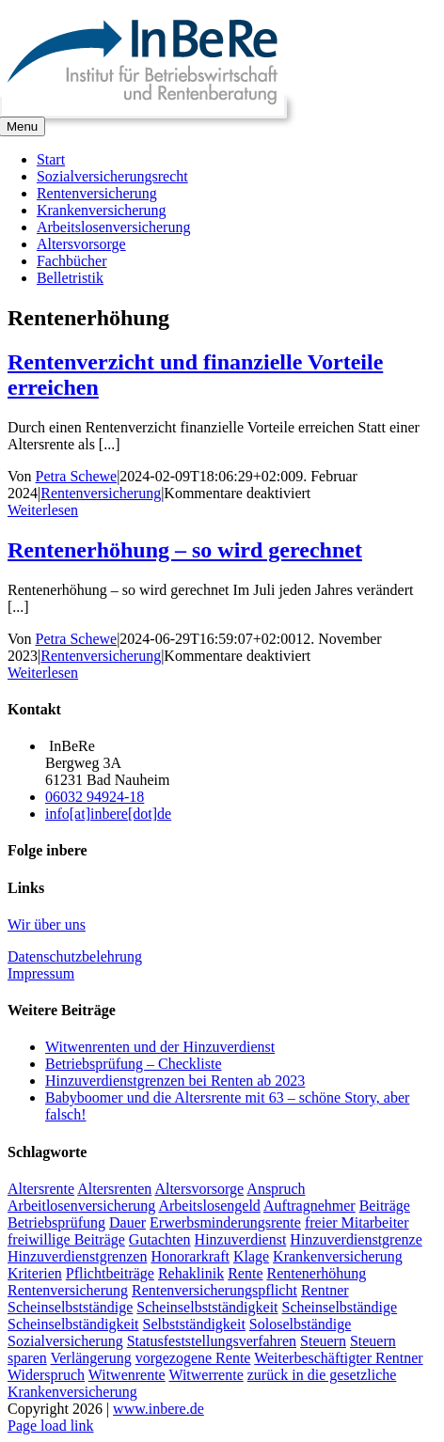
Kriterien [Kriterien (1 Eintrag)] (35, 1273)
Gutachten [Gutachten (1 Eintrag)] (160, 1239)
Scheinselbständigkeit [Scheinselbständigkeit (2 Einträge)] (73, 1324)
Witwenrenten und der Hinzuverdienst (160, 1047)
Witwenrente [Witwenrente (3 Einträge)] (127, 1375)
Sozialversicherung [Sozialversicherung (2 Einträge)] (65, 1341)
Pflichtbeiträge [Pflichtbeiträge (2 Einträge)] (110, 1273)
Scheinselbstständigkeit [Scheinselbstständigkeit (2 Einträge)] (207, 1307)
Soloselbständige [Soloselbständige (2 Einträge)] (300, 1324)
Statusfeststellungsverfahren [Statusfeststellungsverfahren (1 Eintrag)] (211, 1341)
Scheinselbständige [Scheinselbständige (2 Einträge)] (340, 1307)
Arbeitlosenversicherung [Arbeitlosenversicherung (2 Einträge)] (81, 1206)
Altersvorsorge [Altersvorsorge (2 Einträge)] (199, 1189)
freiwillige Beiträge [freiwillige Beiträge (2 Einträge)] (66, 1239)
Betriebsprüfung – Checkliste (133, 1064)
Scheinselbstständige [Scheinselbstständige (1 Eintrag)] (70, 1307)
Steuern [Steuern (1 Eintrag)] (323, 1341)
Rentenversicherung (100, 493)
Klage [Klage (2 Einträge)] (251, 1256)
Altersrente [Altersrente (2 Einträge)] (41, 1189)
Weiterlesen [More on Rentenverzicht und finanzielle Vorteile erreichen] (43, 510)
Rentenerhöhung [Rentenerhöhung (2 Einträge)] (316, 1273)
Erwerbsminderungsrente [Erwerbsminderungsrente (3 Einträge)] (225, 1222)
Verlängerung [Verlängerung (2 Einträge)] (90, 1358)
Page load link (51, 1426)
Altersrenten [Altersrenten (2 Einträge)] (114, 1189)
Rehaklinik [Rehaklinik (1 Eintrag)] (191, 1273)
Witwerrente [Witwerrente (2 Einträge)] (205, 1375)
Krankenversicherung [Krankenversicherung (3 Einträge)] (338, 1256)
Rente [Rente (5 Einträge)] (245, 1273)
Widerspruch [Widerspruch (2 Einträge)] (46, 1375)
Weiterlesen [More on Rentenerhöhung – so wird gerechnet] (43, 673)
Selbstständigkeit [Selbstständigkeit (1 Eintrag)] (194, 1324)
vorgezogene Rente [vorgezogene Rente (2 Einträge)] (193, 1358)
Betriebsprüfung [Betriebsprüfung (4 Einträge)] (56, 1222)
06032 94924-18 (94, 797)
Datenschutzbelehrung (75, 956)
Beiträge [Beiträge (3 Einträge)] (384, 1206)
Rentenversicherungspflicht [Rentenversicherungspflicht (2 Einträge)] (214, 1290)
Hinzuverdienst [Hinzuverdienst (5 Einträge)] (241, 1239)
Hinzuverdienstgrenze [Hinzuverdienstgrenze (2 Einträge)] (355, 1239)
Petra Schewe (77, 476)
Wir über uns (47, 925)
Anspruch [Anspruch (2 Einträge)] (275, 1189)
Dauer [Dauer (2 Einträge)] (127, 1222)
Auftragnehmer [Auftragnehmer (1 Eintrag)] (309, 1206)
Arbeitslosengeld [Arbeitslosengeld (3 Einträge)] (209, 1206)
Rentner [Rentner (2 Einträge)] (325, 1290)
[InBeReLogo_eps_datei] (143, 108)
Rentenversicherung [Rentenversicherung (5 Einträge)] (68, 1290)
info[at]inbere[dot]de (108, 814)
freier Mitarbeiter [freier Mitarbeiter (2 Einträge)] (357, 1222)
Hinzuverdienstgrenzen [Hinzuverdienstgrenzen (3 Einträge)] (77, 1256)
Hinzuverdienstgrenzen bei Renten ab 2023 (175, 1081)
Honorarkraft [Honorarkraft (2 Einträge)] (190, 1256)
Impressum (41, 973)
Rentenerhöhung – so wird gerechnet (185, 550)
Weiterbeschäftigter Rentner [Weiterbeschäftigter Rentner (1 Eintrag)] (338, 1358)
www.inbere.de (158, 1409)
